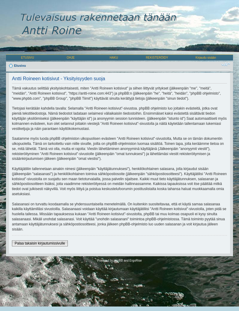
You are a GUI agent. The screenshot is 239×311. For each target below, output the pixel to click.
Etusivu (20, 65)
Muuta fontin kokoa (225, 64)
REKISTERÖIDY (157, 57)
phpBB (118, 260)
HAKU (114, 57)
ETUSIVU (27, 57)
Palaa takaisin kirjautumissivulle (40, 243)
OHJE (71, 57)
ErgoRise (135, 260)
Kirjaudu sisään (206, 57)
